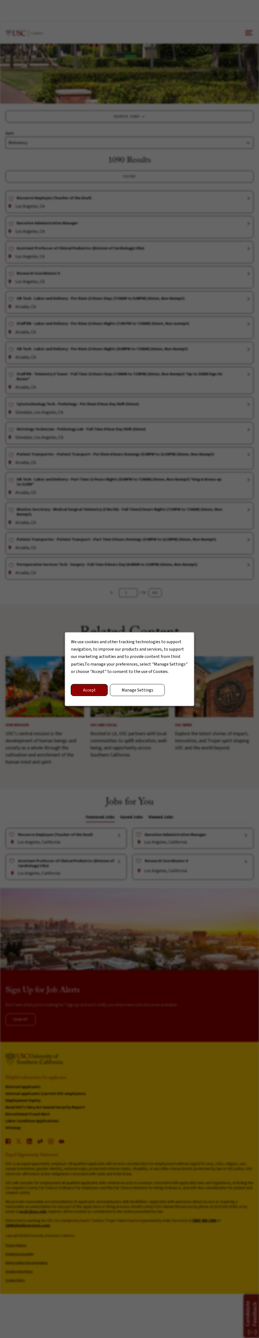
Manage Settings (137, 690)
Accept (89, 690)
